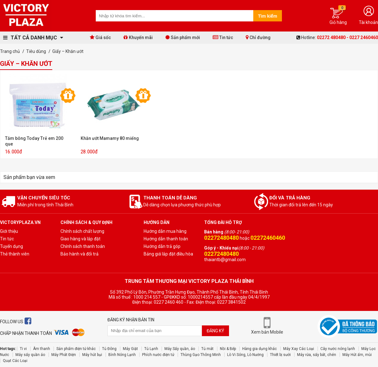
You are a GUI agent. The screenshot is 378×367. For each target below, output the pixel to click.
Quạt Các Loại (15, 360)
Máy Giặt (130, 349)
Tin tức (223, 37)
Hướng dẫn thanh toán (166, 238)
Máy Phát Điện (63, 355)
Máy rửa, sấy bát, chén (316, 355)
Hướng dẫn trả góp (162, 246)
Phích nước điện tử (158, 355)
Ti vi (23, 349)
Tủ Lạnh (151, 349)
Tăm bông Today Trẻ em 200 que (34, 141)
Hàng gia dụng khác (259, 349)
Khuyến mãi (138, 37)
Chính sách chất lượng (82, 231)
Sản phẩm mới (182, 37)
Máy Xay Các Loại (298, 349)
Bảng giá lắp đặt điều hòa (168, 253)
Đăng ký (215, 330)
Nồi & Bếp (228, 349)
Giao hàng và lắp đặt (80, 238)
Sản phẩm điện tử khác (76, 349)
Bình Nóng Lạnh (122, 355)
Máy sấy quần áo (30, 355)
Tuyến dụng (11, 246)
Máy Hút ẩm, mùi (357, 355)
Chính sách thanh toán (82, 246)
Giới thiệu (9, 231)
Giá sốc (100, 37)
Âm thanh (41, 349)
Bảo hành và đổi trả (79, 253)
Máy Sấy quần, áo (179, 349)
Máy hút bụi (92, 355)
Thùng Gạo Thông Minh (200, 355)
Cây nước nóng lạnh (337, 349)
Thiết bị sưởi (280, 355)
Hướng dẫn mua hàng (165, 231)
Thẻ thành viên (14, 253)
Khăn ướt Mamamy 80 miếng (110, 138)
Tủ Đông (109, 349)
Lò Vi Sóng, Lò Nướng (245, 355)
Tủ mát (207, 349)
